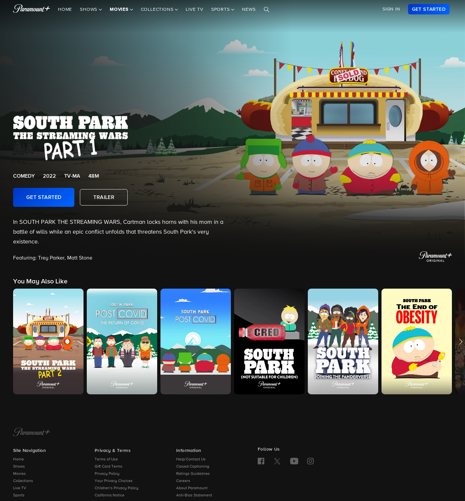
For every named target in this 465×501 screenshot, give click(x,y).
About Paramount (192, 488)
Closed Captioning (192, 467)
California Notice (109, 495)
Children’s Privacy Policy (117, 488)
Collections (23, 481)
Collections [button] (158, 9)
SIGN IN (391, 9)
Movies (19, 474)
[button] (48, 341)
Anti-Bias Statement (194, 495)
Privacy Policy (107, 474)
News (248, 9)
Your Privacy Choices (114, 481)
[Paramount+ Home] (31, 433)
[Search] (267, 9)
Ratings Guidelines (193, 474)
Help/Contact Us (191, 459)
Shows (19, 467)
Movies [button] (120, 9)
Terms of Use (106, 459)
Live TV (194, 9)
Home (65, 9)
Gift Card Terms (108, 467)
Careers (183, 481)
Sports (19, 495)
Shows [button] (89, 9)
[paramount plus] (31, 9)
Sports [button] (221, 9)
